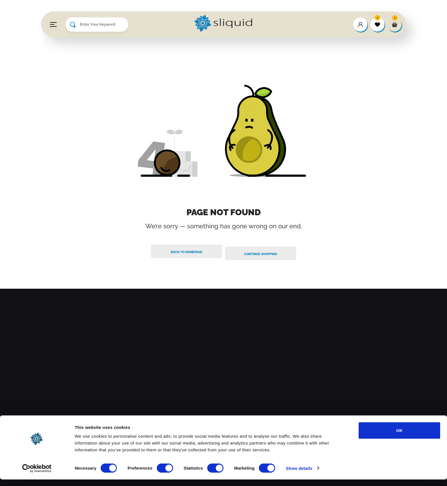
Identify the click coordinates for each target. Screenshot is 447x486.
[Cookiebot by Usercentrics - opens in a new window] (37, 475)
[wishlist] (377, 24)
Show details (299, 474)
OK (399, 436)
